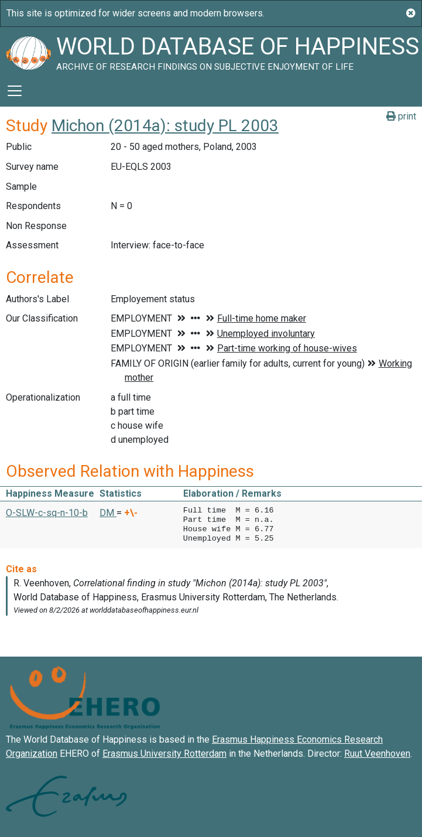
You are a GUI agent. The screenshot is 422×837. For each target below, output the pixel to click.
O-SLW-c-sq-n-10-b (47, 512)
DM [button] (108, 512)
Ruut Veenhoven (377, 753)
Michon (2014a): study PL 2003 (165, 125)
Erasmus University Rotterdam (164, 753)
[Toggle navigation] (14, 91)
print (401, 116)
